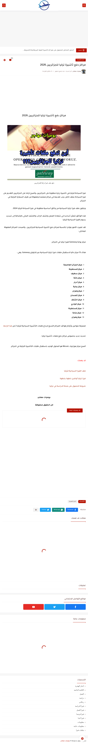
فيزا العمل (80, 710)
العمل (82, 694)
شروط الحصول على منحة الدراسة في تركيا (68, 386)
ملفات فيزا (80, 730)
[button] (72, 510)
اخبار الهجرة (80, 60)
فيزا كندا (81, 718)
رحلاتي (81, 702)
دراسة (81, 698)
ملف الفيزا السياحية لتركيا (75, 371)
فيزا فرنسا (80, 714)
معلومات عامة (79, 726)
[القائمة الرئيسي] (84, 5)
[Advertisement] (44, 29)
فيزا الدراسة (79, 706)
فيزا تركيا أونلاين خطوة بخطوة (73, 379)
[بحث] (4, 5)
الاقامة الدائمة (79, 690)
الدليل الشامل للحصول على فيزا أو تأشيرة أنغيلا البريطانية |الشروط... (48, 50)
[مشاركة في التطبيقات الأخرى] (36, 510)
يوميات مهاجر (65, 741)
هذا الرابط (7, 326)
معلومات (81, 722)
